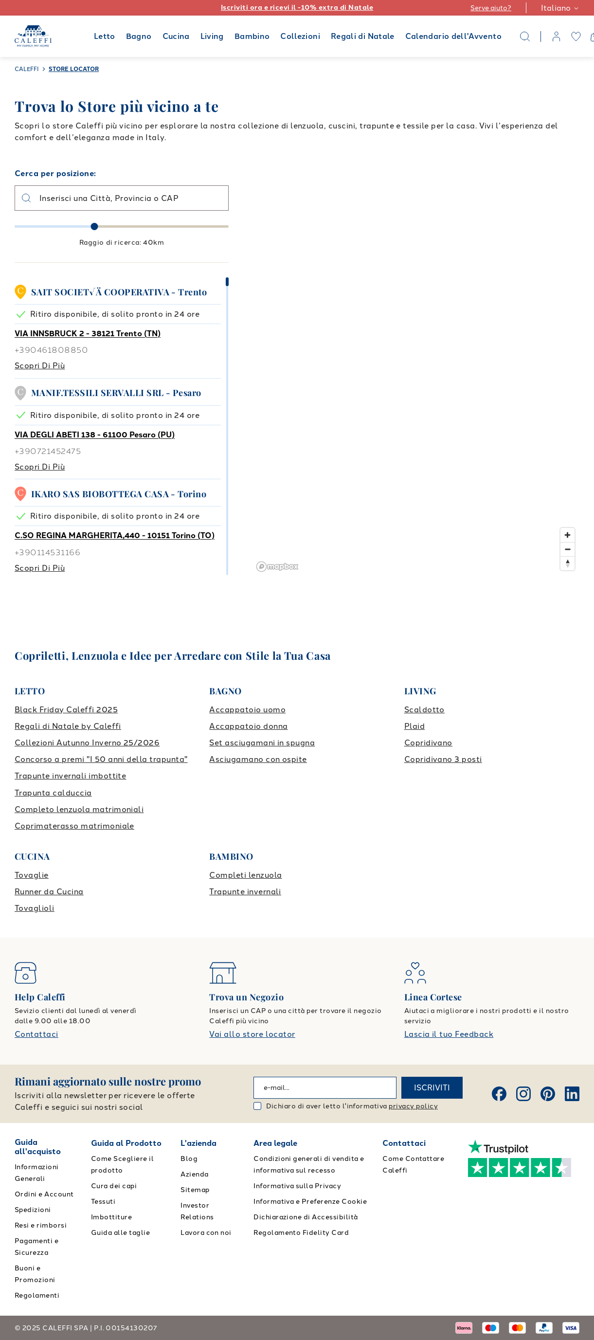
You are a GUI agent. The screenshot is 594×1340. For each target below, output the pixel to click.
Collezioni (300, 36)
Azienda (194, 1174)
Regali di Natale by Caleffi (68, 726)
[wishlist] (576, 36)
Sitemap (194, 1190)
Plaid (414, 726)
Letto (104, 36)
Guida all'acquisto (38, 1147)
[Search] (525, 36)
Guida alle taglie (120, 1233)
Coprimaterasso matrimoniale (74, 826)
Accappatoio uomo (247, 709)
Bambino (252, 36)
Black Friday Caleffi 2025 (66, 709)
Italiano (560, 8)
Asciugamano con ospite (258, 759)
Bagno (139, 36)
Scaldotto (424, 709)
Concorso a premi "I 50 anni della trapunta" (101, 759)
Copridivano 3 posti (443, 759)
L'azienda (198, 1143)
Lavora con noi (206, 1233)
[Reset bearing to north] (567, 563)
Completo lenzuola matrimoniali (79, 809)
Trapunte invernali (245, 891)
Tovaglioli (34, 908)
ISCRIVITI (432, 1087)
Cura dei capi (114, 1186)
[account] (556, 36)
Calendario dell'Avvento (453, 36)
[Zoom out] (567, 549)
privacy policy (413, 1106)
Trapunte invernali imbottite (70, 775)
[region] (416, 371)
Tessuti (103, 1201)
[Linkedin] (572, 1093)
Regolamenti (37, 1295)
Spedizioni (33, 1210)
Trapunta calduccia (53, 792)
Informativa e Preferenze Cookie (310, 1201)
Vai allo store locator (252, 1034)
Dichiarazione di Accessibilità (305, 1217)
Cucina (176, 36)
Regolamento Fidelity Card (301, 1233)
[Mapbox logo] (277, 566)
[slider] (94, 226)
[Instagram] (523, 1093)
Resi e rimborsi (41, 1225)
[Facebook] (499, 1093)
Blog (189, 1159)
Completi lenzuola (245, 875)
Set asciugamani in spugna (262, 742)
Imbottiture (111, 1217)
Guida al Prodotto (126, 1143)
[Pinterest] (547, 1093)
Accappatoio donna (248, 726)
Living (212, 36)
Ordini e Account (44, 1194)
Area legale (275, 1143)
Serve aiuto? (490, 8)
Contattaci (36, 1034)
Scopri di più (40, 365)
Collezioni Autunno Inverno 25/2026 (87, 742)
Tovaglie (32, 875)
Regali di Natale (363, 36)
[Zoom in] (567, 535)
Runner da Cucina (49, 891)
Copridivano (428, 742)
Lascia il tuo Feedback (449, 1034)
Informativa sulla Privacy (297, 1186)
